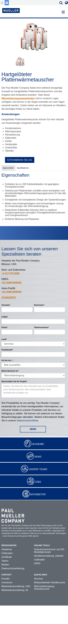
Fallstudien (7, 553)
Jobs (38, 482)
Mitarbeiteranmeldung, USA (15, 586)
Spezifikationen (23, 168)
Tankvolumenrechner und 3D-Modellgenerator (49, 550)
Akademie (38, 444)
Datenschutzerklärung (12, 568)
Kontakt (5, 578)
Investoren (6, 582)
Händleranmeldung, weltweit (48, 556)
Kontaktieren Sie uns (19, 160)
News (37, 456)
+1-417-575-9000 (10, 273)
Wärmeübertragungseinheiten (18, 98)
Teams (4, 561)
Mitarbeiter (38, 494)
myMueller (39, 559)
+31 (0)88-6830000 (11, 282)
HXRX (37, 563)
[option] (34, 37)
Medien (5, 564)
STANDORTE (8, 297)
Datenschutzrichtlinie (27, 420)
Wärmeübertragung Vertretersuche (44, 587)
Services (38, 578)
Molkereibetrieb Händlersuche (49, 582)
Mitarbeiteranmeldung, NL (14, 590)
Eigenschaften (8, 168)
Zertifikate (6, 557)
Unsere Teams (38, 469)
